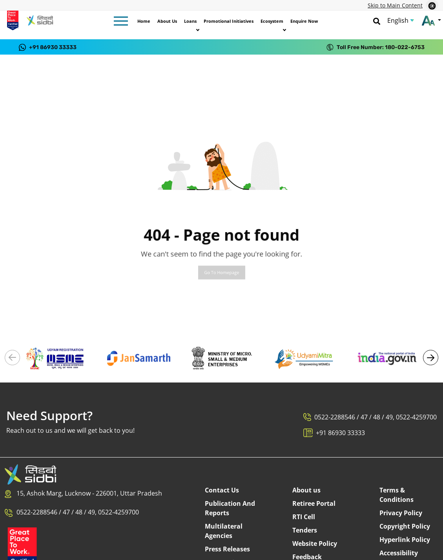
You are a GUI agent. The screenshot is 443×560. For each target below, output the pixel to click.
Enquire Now (304, 21)
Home (143, 21)
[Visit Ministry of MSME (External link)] (221, 357)
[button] (430, 357)
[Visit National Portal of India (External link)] (387, 357)
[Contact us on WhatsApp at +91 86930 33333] (48, 46)
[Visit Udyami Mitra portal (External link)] (304, 357)
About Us (167, 21)
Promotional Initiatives (228, 21)
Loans (190, 21)
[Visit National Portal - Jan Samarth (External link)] (138, 357)
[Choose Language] (400, 20)
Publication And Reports (230, 508)
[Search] (376, 20)
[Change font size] (431, 20)
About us (306, 490)
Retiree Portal (313, 503)
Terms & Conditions (396, 495)
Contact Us (222, 490)
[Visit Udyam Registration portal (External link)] (56, 357)
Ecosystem (272, 21)
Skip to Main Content (395, 5)
